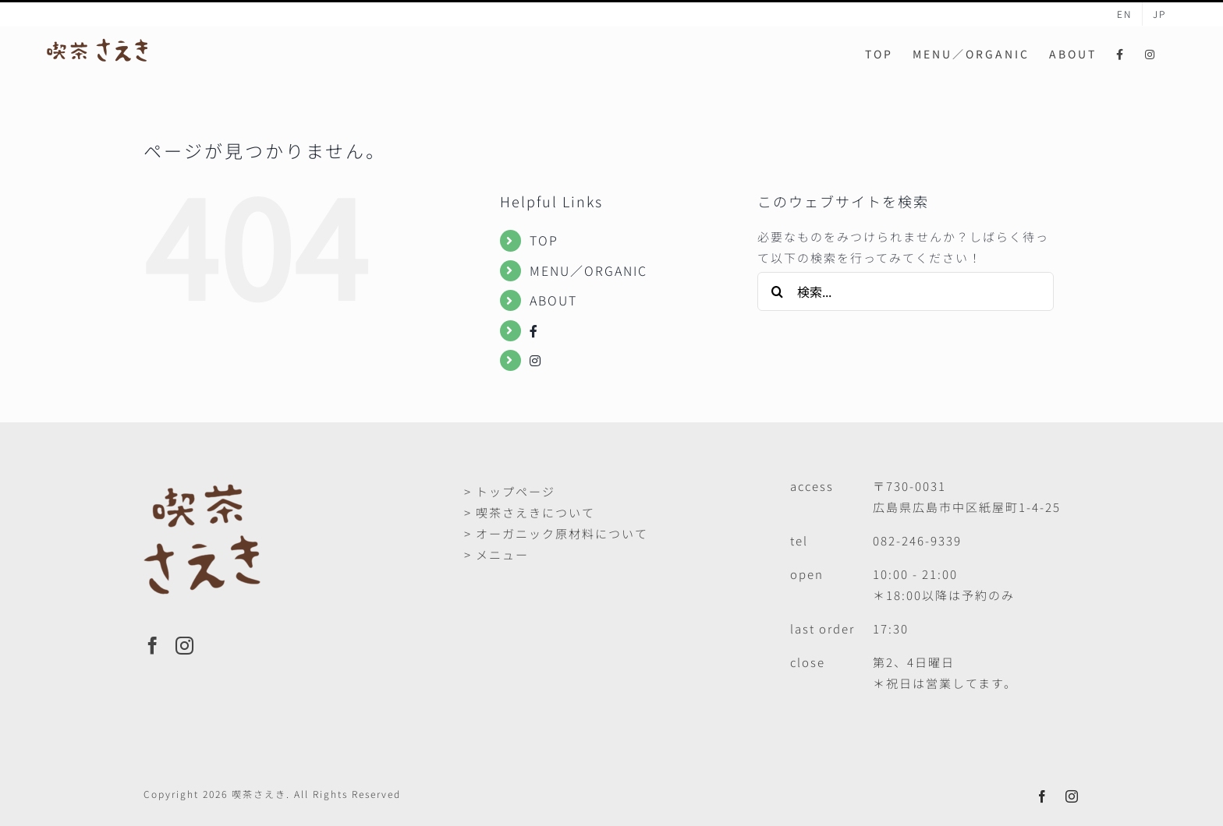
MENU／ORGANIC (588, 270)
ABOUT (553, 300)
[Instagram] (185, 646)
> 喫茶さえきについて (529, 512)
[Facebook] (153, 646)
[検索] (776, 291)
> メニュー (496, 554)
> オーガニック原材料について (556, 533)
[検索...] (905, 291)
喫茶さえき (259, 793)
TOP (544, 240)
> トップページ (509, 491)
